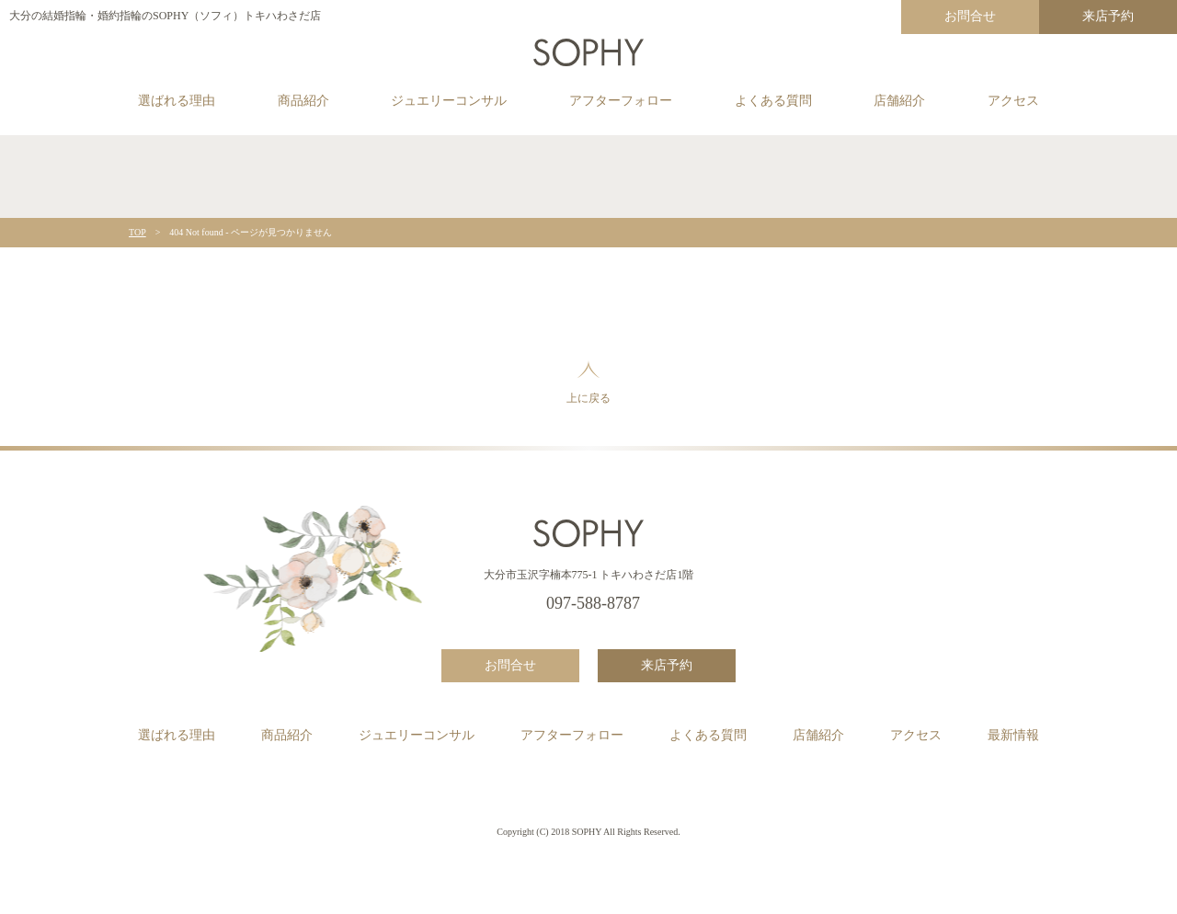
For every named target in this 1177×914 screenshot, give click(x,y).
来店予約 (1108, 16)
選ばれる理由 (176, 101)
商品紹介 (303, 101)
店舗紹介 (899, 101)
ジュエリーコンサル (449, 101)
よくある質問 (773, 101)
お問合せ (970, 16)
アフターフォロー (620, 101)
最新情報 (1013, 735)
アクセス (1013, 101)
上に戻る (588, 382)
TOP (137, 232)
